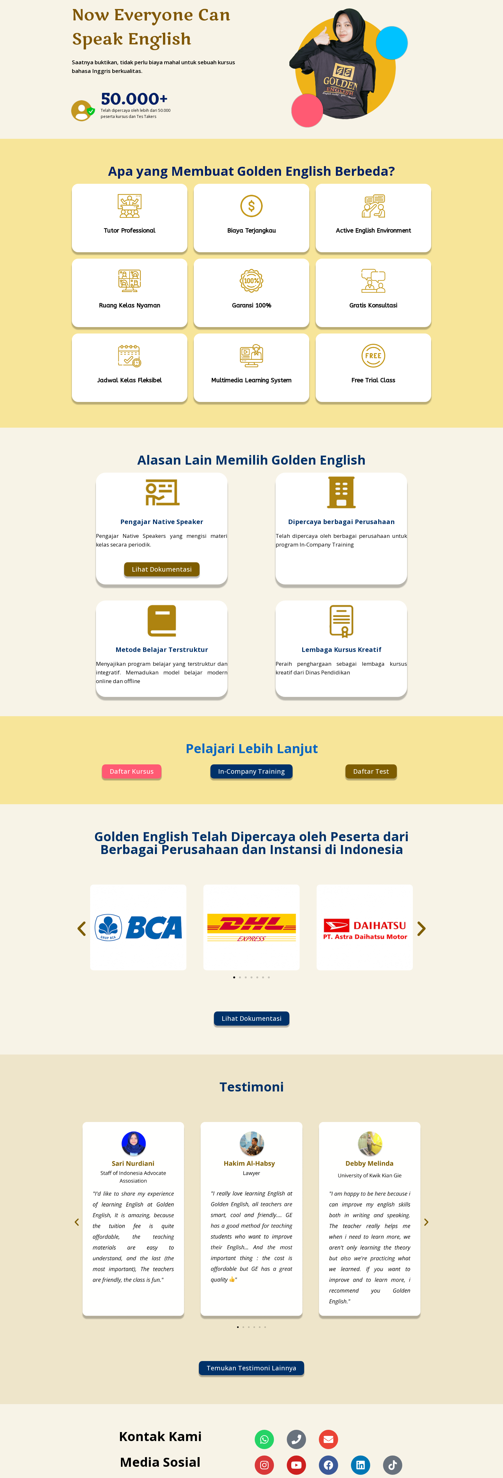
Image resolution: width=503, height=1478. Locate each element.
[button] (81, 929)
